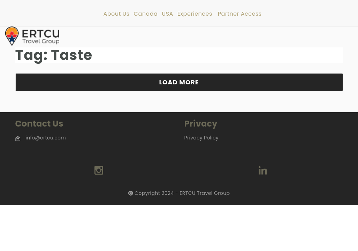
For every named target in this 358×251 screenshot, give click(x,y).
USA (167, 14)
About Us (116, 14)
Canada (146, 14)
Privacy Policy (201, 137)
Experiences (194, 14)
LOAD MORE (179, 82)
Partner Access (240, 14)
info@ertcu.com (46, 137)
